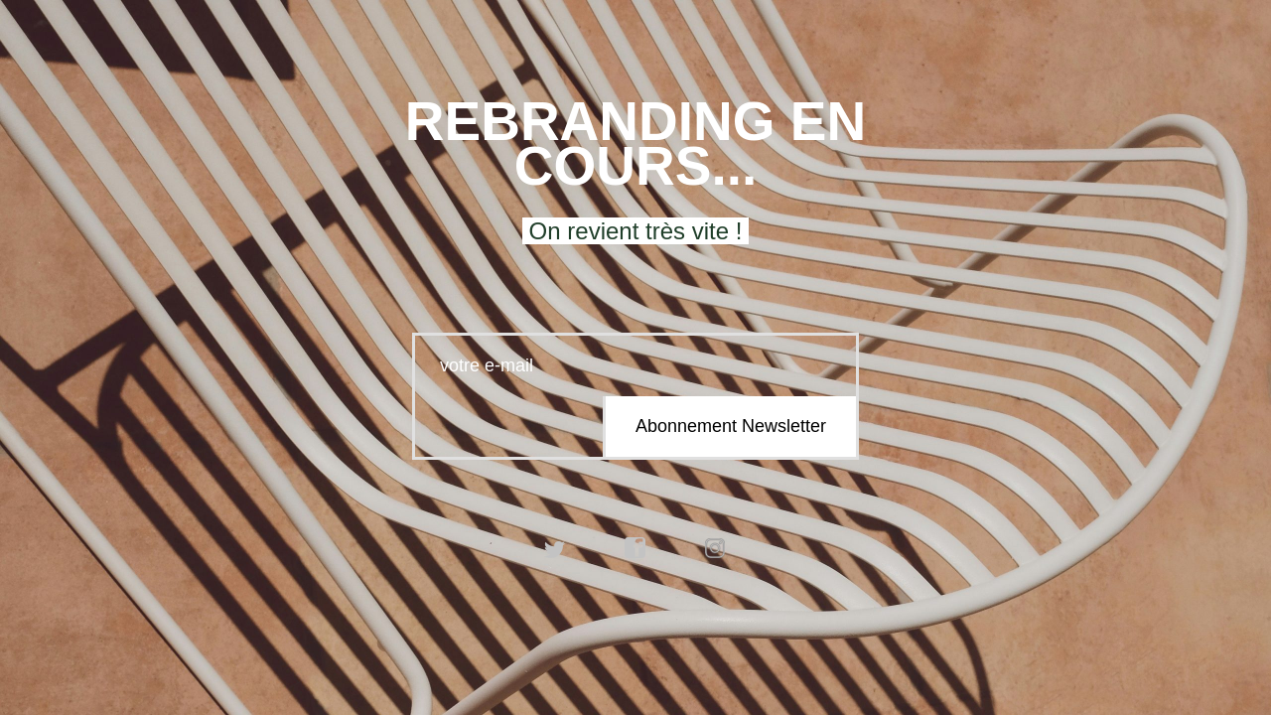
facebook (635, 548)
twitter (555, 548)
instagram (716, 548)
